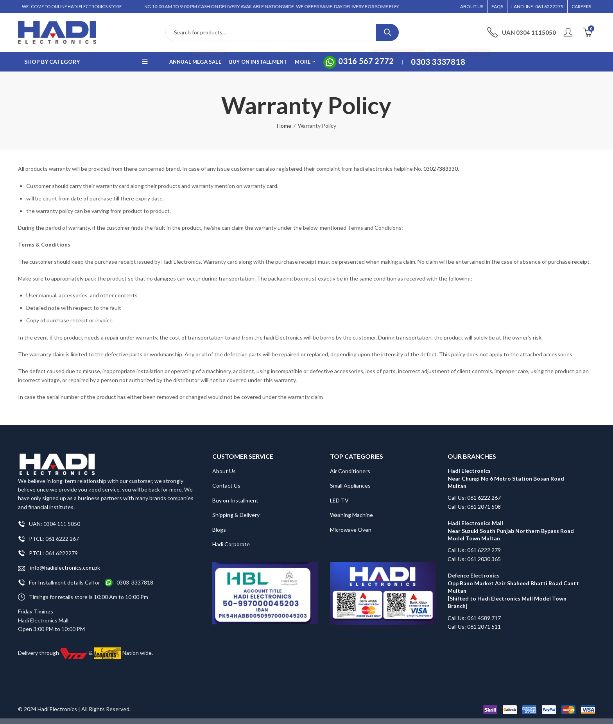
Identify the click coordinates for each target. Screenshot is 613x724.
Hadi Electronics (57, 709)
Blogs (219, 529)
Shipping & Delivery (236, 514)
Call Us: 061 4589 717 (474, 618)
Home (284, 125)
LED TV (339, 500)
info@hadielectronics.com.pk (59, 568)
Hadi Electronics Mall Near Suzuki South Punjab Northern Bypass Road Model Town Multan (511, 531)
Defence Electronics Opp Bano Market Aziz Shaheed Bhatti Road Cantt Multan (514, 583)
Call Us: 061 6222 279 (474, 550)
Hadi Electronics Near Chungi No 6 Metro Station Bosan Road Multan (506, 478)
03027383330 (440, 168)
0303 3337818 (135, 582)
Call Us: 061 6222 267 (474, 497)
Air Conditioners (350, 471)
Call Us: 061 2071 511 (474, 626)
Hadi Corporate (231, 544)
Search (387, 32)
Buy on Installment (235, 500)
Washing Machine (351, 514)
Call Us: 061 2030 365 (474, 559)
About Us (224, 471)
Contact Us (226, 485)
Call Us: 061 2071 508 (474, 506)
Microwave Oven (350, 529)
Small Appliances (350, 485)
